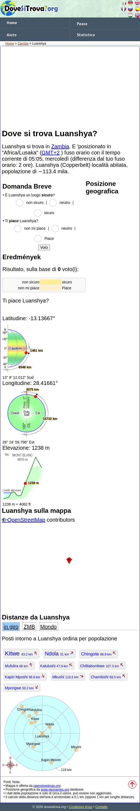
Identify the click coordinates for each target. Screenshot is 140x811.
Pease (82, 23)
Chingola (99, 654)
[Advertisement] (70, 87)
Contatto (101, 807)
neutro (64, 202)
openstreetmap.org (46, 786)
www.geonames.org (55, 789)
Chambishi (108, 677)
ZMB (29, 627)
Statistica (86, 34)
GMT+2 (51, 153)
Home (12, 22)
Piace (49, 238)
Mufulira (19, 666)
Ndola (59, 654)
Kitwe (21, 653)
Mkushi (68, 677)
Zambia (23, 43)
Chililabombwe (102, 666)
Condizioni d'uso (80, 807)
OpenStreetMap (26, 520)
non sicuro (35, 202)
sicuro (49, 213)
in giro (11, 627)
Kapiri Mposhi (25, 677)
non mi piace (34, 228)
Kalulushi (56, 666)
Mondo (48, 627)
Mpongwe (22, 688)
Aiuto (11, 34)
